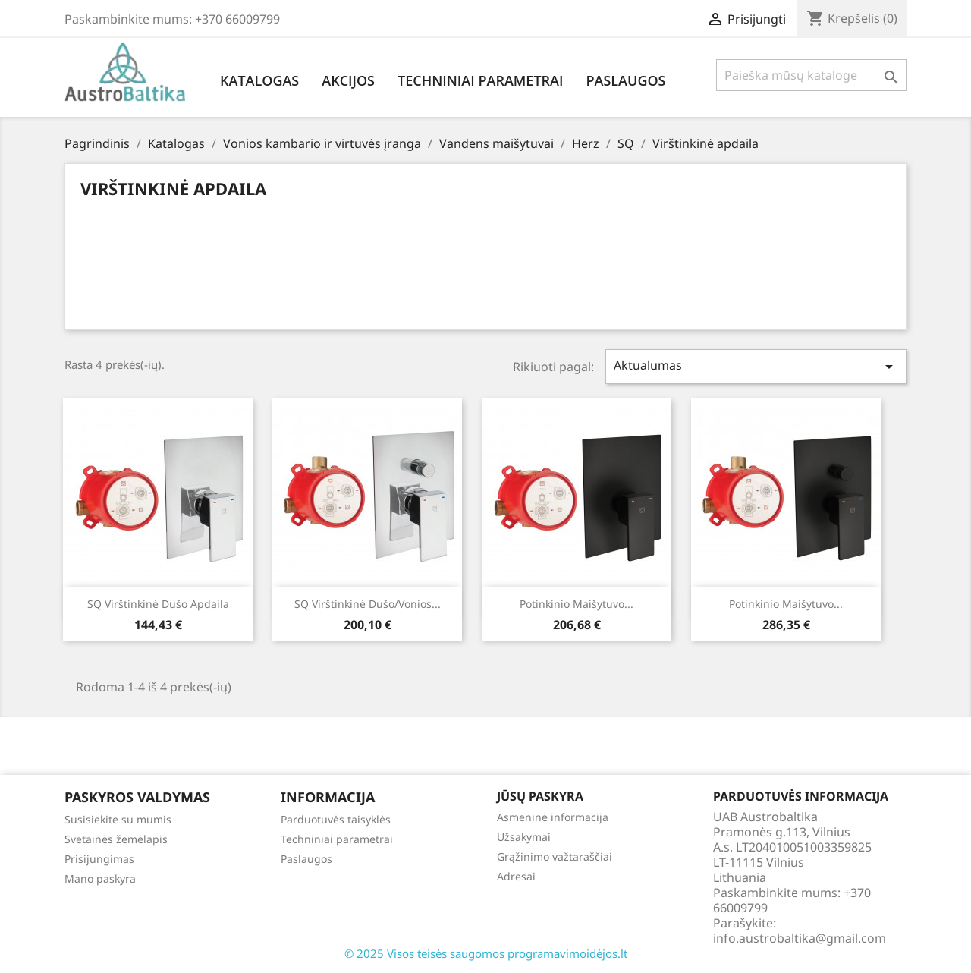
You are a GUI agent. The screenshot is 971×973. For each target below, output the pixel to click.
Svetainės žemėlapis (116, 839)
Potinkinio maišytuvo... (576, 604)
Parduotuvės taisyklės (336, 819)
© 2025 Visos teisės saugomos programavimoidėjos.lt (485, 953)
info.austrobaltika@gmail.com (799, 938)
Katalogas (259, 80)
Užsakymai (524, 837)
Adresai (516, 876)
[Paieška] (811, 75)
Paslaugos (625, 80)
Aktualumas (756, 366)
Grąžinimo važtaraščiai (554, 856)
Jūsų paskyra (540, 796)
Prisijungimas (99, 859)
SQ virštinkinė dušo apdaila (158, 604)
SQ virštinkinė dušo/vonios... (367, 604)
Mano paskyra (100, 878)
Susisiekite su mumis (117, 819)
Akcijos (348, 80)
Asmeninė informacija (552, 817)
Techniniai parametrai (480, 80)
